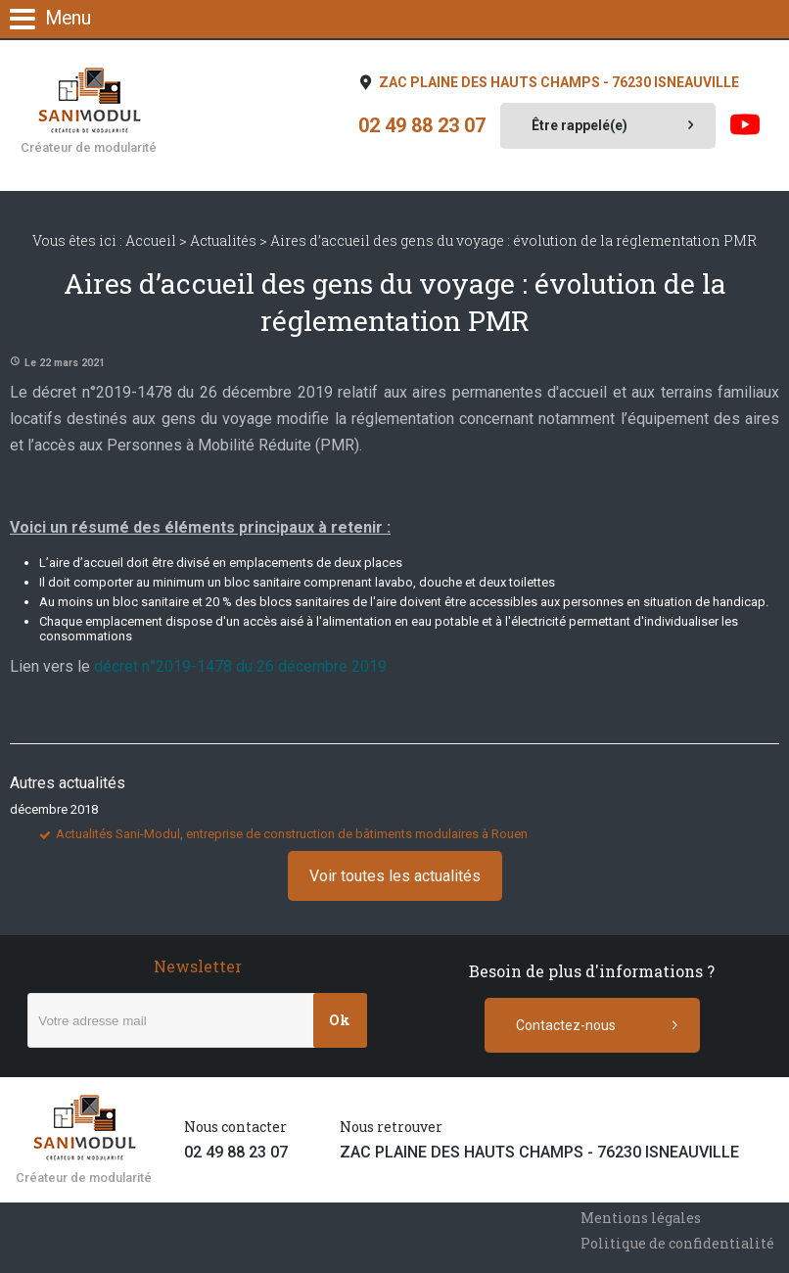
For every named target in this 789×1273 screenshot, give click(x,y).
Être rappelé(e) (579, 125)
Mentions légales (640, 1217)
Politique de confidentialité (677, 1243)
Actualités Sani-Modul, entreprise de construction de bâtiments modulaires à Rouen (292, 833)
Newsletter (198, 966)
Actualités (223, 240)
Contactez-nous (566, 1025)
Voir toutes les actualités (395, 876)
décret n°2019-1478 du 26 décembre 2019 (240, 666)
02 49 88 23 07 (422, 126)
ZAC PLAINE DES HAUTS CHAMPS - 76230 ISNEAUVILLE (557, 82)
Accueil (150, 240)
